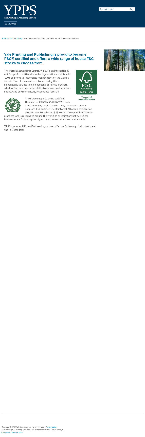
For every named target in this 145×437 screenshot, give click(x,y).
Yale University (8, 418)
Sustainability (16, 38)
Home (5, 38)
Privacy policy (51, 427)
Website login (17, 432)
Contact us (5, 432)
